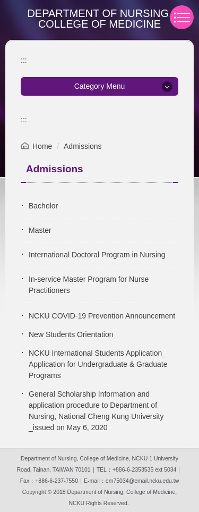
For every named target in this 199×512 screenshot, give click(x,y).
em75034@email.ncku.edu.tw (142, 480)
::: (24, 60)
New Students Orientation (71, 334)
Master (40, 230)
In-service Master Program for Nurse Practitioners (89, 285)
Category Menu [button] (99, 86)
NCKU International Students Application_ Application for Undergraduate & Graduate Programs (98, 364)
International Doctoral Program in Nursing (97, 254)
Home (42, 146)
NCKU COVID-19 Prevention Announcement (102, 316)
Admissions (83, 146)
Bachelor (43, 206)
